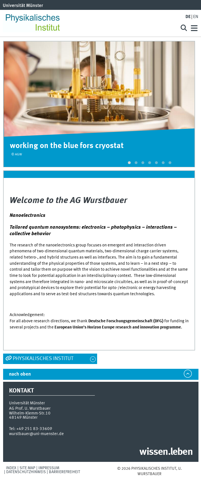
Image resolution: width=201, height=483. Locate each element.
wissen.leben (165, 452)
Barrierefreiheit (64, 472)
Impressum (48, 468)
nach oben (20, 374)
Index (11, 468)
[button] (129, 163)
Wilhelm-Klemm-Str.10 (30, 413)
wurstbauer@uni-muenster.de (36, 434)
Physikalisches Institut (43, 358)
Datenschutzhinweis (26, 472)
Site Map (27, 468)
